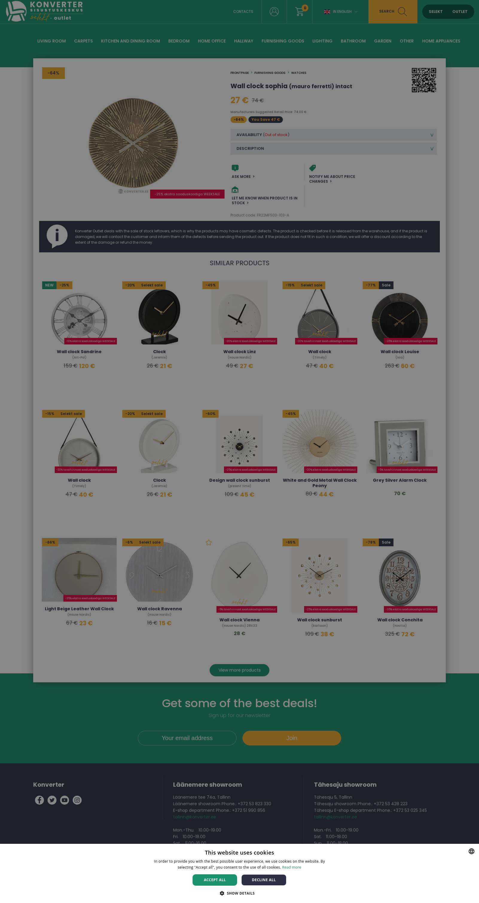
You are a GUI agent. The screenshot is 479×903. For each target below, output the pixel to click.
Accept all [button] (215, 879)
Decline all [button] (264, 879)
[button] (239, 893)
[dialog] (239, 451)
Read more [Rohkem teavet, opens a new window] (291, 867)
